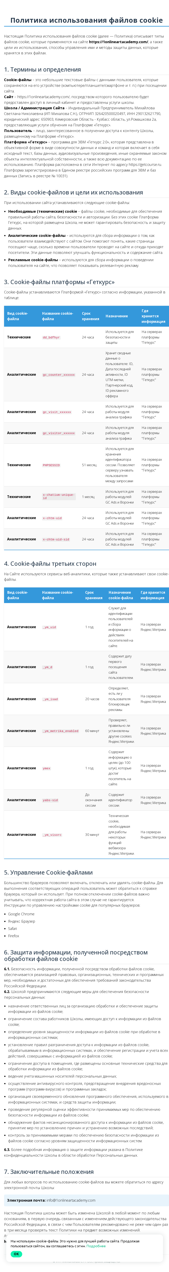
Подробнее (96, 1246)
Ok (16, 1254)
